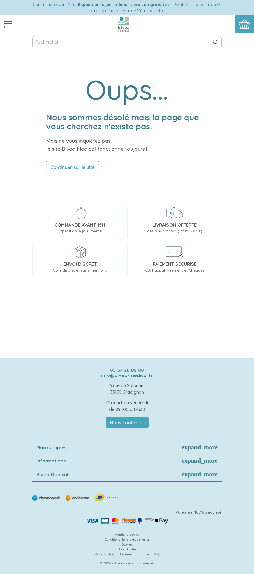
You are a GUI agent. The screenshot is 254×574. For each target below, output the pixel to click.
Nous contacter (127, 422)
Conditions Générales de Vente (127, 539)
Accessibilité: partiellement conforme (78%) (127, 554)
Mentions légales (127, 534)
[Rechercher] (127, 42)
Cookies (127, 544)
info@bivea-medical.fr (127, 375)
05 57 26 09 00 (127, 370)
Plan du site (127, 549)
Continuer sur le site (72, 167)
